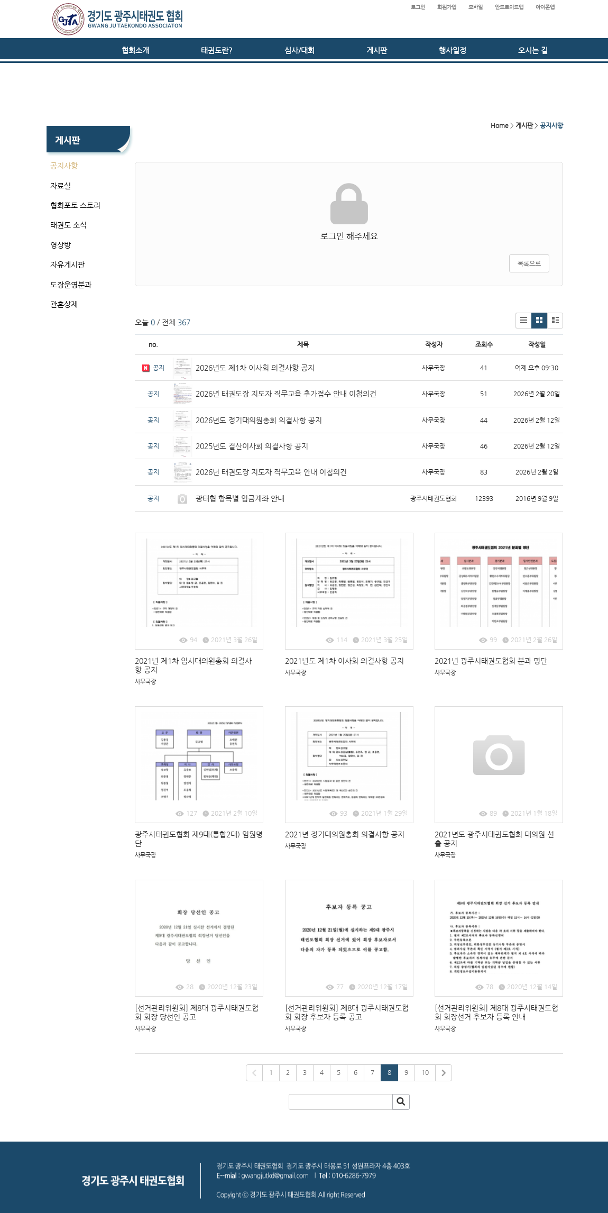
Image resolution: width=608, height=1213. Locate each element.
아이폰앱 (545, 7)
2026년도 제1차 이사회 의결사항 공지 (255, 367)
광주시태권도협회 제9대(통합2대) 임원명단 (199, 838)
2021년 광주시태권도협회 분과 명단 (491, 660)
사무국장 (145, 681)
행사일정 (452, 50)
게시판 (376, 50)
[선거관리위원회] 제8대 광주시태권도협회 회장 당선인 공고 (197, 1012)
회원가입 (446, 7)
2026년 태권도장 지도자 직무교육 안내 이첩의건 (271, 472)
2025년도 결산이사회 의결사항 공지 (252, 446)
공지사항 (64, 165)
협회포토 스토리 (75, 205)
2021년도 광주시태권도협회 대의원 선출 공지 (494, 838)
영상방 (60, 245)
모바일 (475, 7)
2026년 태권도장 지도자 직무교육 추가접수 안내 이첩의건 (286, 393)
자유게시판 (67, 264)
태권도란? (217, 50)
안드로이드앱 (509, 7)
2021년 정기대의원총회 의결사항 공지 (344, 834)
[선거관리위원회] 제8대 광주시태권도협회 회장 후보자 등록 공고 (347, 1012)
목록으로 (529, 263)
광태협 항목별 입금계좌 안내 (240, 498)
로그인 (418, 7)
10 (425, 1072)
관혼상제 (64, 304)
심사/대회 (299, 50)
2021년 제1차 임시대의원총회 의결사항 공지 (193, 665)
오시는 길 (533, 50)
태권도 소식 (68, 225)
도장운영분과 (70, 284)
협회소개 (135, 50)
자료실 (60, 185)
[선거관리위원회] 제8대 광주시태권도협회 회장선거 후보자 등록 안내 (496, 1012)
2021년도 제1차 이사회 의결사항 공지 (344, 660)
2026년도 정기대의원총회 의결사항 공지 (260, 420)
